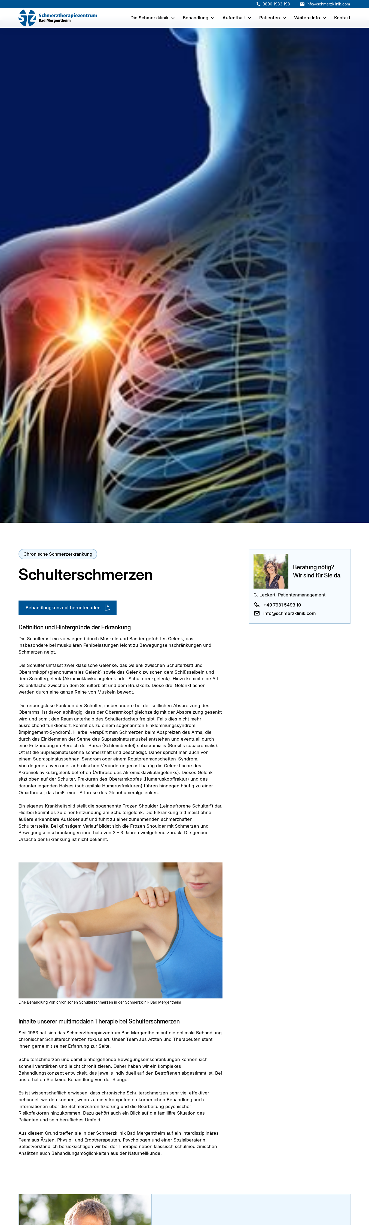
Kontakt (342, 17)
